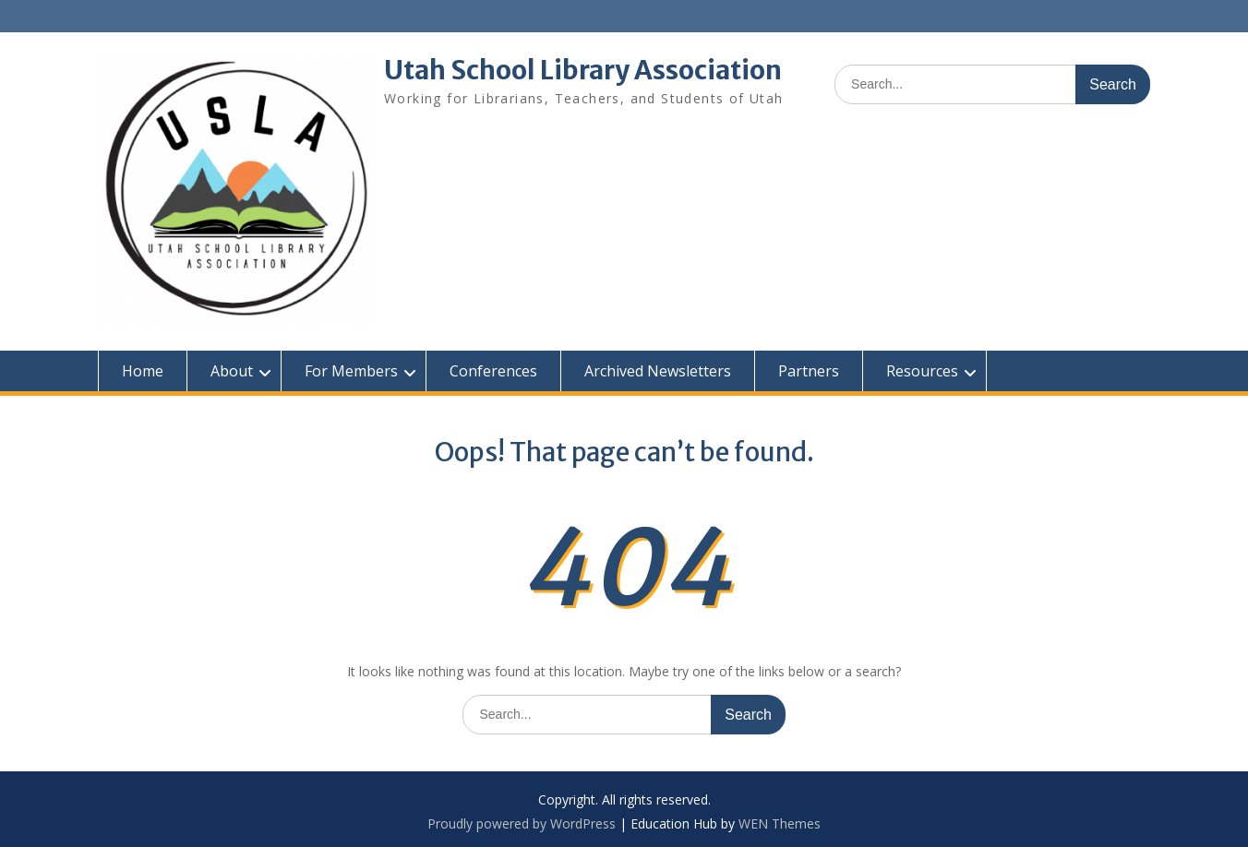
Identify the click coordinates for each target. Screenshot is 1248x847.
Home (142, 371)
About (231, 371)
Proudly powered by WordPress (521, 823)
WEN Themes (779, 823)
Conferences (493, 371)
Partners (808, 371)
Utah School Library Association (583, 70)
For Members (351, 371)
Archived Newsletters (657, 371)
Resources (922, 371)
